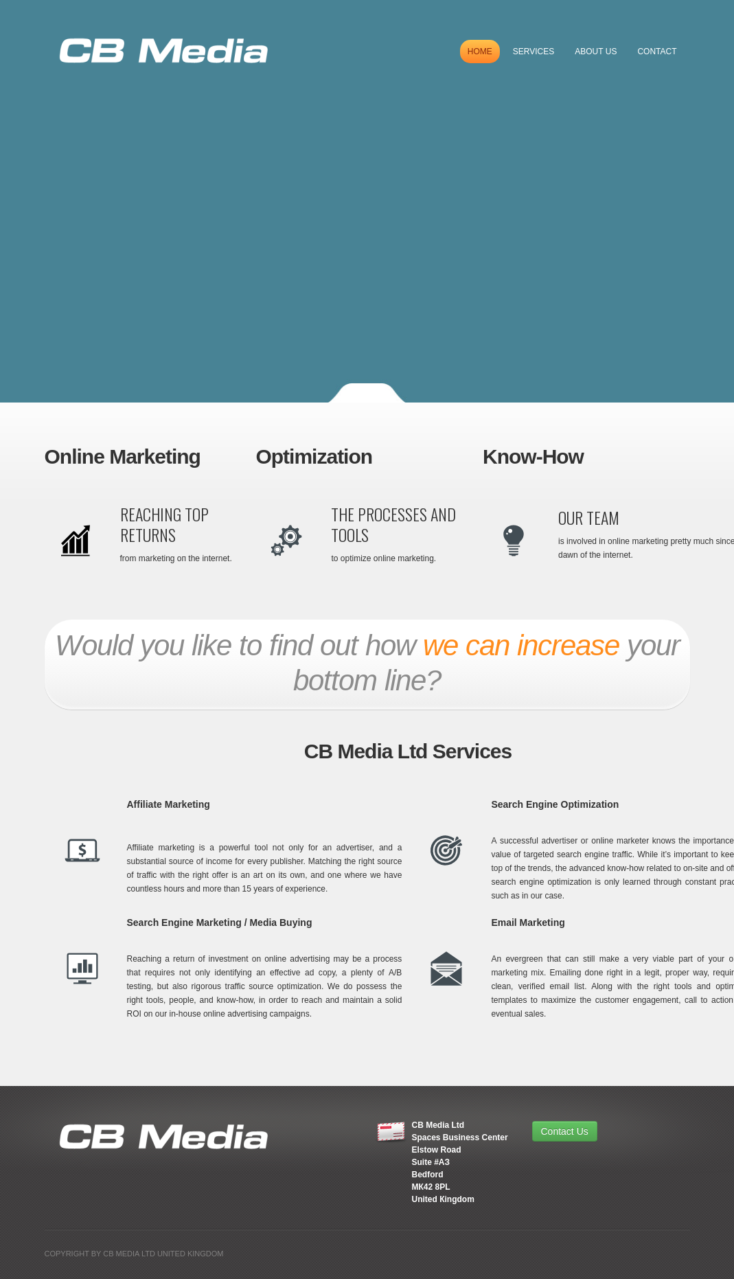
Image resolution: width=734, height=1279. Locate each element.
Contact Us (564, 1131)
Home (480, 51)
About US (596, 51)
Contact (656, 51)
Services (533, 51)
